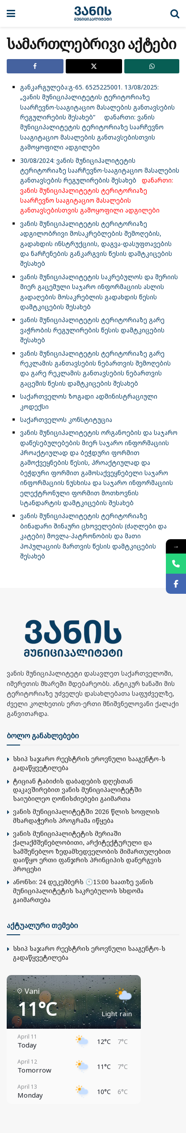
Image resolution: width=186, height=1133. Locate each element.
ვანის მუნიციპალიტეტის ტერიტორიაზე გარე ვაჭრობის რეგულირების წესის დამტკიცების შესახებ (92, 329)
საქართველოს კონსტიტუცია (66, 419)
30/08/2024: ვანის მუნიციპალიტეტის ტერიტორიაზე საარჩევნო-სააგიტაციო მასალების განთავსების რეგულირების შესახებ (99, 170)
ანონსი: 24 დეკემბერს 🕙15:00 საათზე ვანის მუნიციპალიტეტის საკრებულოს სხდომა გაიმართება (83, 890)
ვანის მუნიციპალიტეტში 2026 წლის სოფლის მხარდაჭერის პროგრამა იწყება (86, 816)
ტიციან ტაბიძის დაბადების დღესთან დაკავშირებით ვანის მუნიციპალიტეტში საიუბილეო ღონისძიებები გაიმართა (77, 790)
